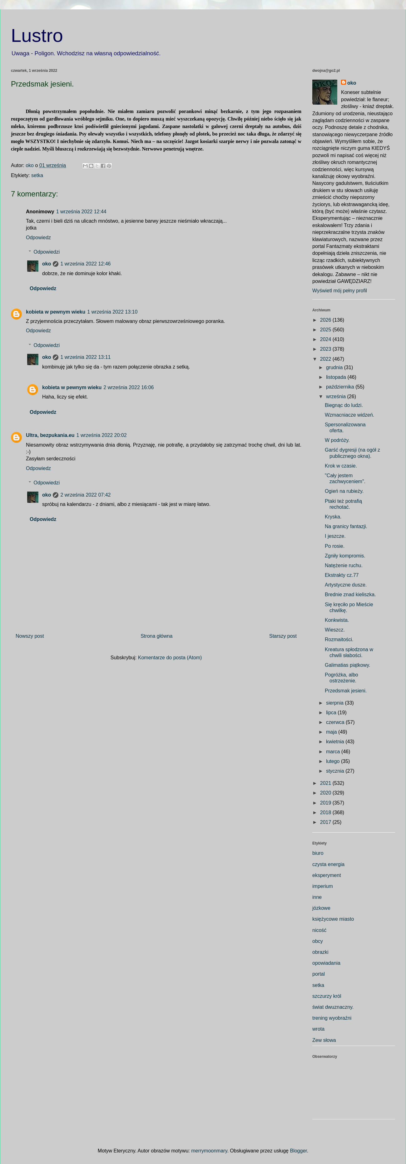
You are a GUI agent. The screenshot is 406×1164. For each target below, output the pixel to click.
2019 (326, 802)
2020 (326, 792)
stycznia (335, 771)
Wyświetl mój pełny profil (339, 290)
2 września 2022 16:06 (128, 387)
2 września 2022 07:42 (85, 495)
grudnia (335, 367)
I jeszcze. (335, 536)
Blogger (298, 1150)
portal (318, 974)
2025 (326, 329)
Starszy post (283, 636)
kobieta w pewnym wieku (55, 312)
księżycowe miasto (333, 919)
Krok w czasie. (341, 465)
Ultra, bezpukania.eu (50, 435)
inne (317, 897)
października (340, 386)
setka (37, 175)
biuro (318, 853)
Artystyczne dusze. (346, 584)
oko (46, 263)
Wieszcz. (335, 629)
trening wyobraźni (331, 1018)
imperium (322, 886)
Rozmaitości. (339, 639)
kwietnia (335, 741)
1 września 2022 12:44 (81, 211)
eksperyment (326, 875)
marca (333, 751)
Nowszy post (30, 636)
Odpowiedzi (47, 252)
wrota (318, 1029)
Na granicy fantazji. (346, 526)
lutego (333, 761)
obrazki (320, 952)
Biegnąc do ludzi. (344, 405)
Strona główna (156, 636)
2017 (326, 822)
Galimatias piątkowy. (347, 665)
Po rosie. (334, 546)
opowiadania (326, 963)
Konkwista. (337, 620)
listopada (337, 377)
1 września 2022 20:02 (102, 435)
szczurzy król (326, 996)
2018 (326, 812)
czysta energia (328, 864)
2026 (326, 320)
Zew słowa (324, 1040)
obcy (317, 941)
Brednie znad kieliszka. (350, 594)
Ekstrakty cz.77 (342, 575)
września (336, 396)
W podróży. (337, 440)
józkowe (321, 908)
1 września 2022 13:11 (85, 357)
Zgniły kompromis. (345, 555)
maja (332, 732)
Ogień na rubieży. (344, 491)
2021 (326, 783)
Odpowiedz (38, 237)
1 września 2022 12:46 (85, 263)
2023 (326, 349)
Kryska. (333, 516)
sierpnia (335, 703)
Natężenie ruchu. (344, 565)
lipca (332, 712)
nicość (319, 930)
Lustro (37, 35)
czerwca (336, 722)
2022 (326, 359)
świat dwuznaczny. (333, 1007)
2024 (326, 339)
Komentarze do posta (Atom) (170, 657)
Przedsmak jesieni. (346, 690)
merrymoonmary (209, 1150)
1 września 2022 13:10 (112, 312)
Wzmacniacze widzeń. (349, 415)
